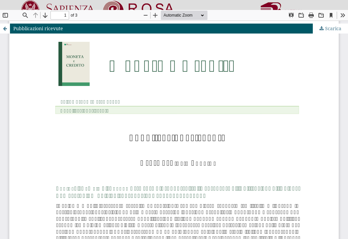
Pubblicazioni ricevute (38, 28)
